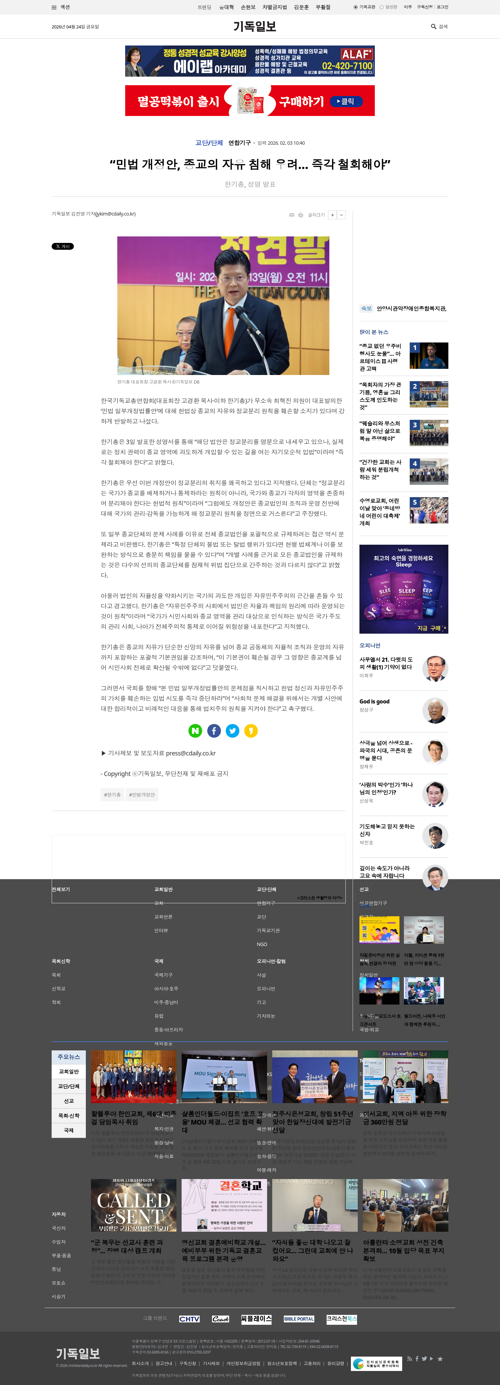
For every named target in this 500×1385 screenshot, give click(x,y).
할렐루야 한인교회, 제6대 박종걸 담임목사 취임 (133, 1118)
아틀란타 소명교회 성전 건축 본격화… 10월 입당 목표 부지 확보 (404, 1251)
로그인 (442, 7)
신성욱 (366, 801)
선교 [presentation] (69, 1101)
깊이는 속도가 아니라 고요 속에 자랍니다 (384, 872)
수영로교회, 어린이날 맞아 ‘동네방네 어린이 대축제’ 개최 (379, 512)
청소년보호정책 (282, 1363)
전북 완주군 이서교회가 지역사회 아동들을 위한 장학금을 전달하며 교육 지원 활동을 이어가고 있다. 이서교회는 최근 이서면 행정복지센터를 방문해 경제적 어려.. (405, 1143)
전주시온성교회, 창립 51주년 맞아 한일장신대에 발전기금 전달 (313, 1122)
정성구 (366, 710)
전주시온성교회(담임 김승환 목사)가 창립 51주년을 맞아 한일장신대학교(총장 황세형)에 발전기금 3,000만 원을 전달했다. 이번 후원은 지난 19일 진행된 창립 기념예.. (314, 1151)
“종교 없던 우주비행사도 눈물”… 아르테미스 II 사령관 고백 (380, 357)
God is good (374, 701)
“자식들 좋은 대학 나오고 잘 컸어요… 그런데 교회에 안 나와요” (312, 1251)
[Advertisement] (404, 253)
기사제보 (211, 1363)
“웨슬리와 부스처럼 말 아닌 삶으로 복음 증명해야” (379, 431)
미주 (408, 7)
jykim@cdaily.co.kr (115, 213)
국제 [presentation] (69, 1130)
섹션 (61, 7)
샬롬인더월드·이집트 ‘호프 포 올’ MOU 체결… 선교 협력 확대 (222, 1122)
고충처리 (312, 1363)
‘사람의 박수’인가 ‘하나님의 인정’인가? (386, 788)
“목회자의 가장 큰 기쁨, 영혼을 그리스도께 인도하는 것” (380, 396)
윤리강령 (335, 1363)
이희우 (366, 675)
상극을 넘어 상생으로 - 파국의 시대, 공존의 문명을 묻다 (385, 750)
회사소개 (140, 1363)
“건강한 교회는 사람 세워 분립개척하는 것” (380, 469)
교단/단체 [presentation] (68, 1086)
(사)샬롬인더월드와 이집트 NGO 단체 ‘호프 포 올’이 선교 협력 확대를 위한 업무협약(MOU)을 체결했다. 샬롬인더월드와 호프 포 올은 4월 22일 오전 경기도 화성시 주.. (223, 1155)
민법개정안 (143, 794)
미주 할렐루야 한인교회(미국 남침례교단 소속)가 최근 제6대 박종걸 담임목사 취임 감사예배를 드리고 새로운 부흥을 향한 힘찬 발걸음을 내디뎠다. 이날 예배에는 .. (132, 1143)
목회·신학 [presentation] (68, 1115)
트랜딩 (204, 7)
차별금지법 (274, 7)
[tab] (69, 1071)
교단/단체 (209, 143)
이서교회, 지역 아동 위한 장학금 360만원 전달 (404, 1118)
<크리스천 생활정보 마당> (319, 898)
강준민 (366, 884)
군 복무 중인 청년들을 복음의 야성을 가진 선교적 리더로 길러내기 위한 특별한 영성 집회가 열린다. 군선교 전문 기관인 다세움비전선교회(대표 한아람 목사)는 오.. (133, 1271)
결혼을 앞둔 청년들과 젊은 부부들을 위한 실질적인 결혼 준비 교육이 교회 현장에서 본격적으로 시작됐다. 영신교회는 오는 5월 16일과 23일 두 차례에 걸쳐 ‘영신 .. (223, 1280)
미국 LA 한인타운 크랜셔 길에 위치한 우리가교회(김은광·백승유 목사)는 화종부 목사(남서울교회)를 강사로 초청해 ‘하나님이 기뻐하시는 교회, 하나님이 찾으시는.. (315, 1280)
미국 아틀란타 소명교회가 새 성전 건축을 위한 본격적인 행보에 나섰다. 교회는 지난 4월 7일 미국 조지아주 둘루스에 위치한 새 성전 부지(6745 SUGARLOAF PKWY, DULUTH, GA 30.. (405, 1283)
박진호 (366, 842)
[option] (381, 943)
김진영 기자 (83, 213)
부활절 (323, 7)
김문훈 (301, 7)
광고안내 (164, 1363)
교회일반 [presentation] (69, 1071)
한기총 (114, 794)
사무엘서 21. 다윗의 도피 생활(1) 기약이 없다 (386, 663)
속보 (366, 308)
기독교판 (367, 7)
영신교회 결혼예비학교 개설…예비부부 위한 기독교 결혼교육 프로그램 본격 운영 (224, 1251)
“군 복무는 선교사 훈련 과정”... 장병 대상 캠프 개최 (127, 1246)
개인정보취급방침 (243, 1363)
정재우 (366, 766)
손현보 (248, 7)
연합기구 (239, 143)
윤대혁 (226, 7)
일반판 (391, 7)
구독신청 (425, 7)
